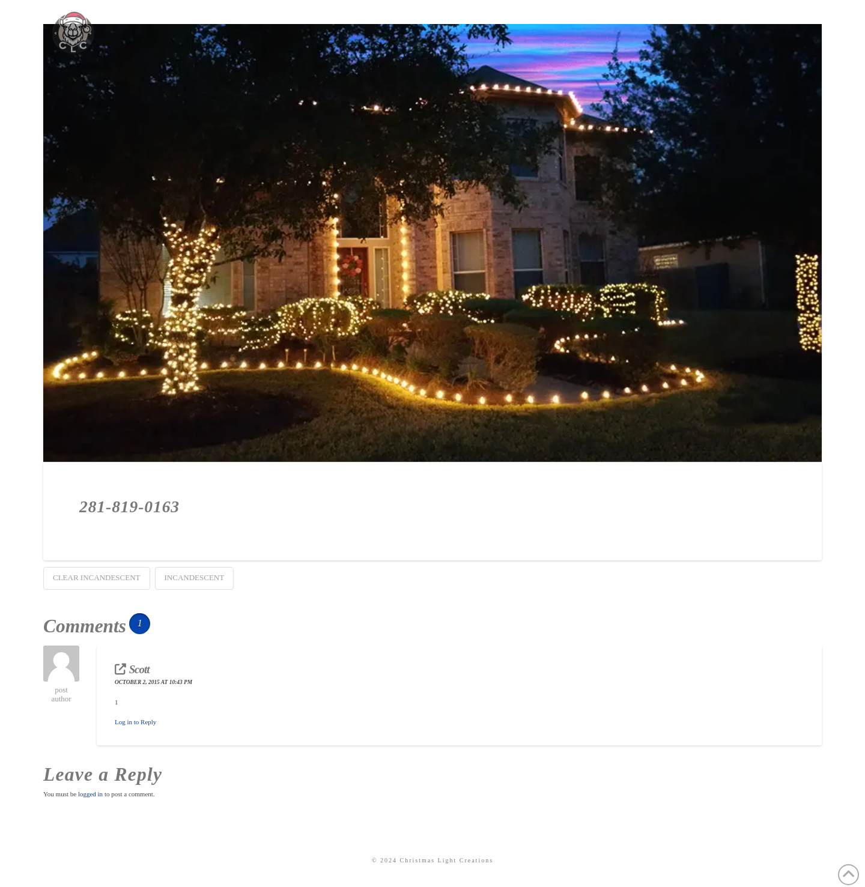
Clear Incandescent (97, 577)
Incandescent (195, 577)
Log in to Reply (135, 721)
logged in (90, 794)
